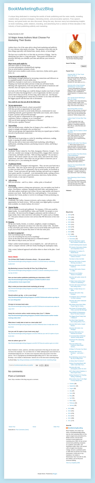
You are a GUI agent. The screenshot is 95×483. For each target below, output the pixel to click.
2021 (69, 224)
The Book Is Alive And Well (76, 259)
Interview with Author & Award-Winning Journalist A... (77, 262)
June (70, 393)
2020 (69, 227)
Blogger (55, 473)
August (71, 388)
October (71, 383)
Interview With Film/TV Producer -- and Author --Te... (76, 353)
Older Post (56, 426)
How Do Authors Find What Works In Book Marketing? (77, 154)
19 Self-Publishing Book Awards (78, 245)
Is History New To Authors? (76, 361)
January (71, 405)
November (72, 238)
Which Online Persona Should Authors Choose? (77, 255)
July (70, 391)
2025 (69, 215)
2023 (69, 219)
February (72, 403)
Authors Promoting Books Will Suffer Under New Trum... (77, 364)
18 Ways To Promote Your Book (78, 349)
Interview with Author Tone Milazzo (77, 143)
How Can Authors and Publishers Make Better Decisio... (76, 345)
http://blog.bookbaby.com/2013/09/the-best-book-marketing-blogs (36, 360)
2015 (69, 411)
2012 (69, 418)
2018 (69, 232)
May (70, 395)
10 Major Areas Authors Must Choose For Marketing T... (77, 281)
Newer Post (12, 426)
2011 (69, 420)
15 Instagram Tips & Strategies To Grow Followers (77, 297)
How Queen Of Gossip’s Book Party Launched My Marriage (78, 309)
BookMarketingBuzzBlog (30, 8)
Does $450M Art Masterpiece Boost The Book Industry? (77, 313)
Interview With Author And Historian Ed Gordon (76, 332)
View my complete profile (73, 462)
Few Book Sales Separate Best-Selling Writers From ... (77, 320)
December (72, 236)
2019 (69, 229)
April (70, 398)
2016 (69, 408)
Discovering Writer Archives (75, 108)
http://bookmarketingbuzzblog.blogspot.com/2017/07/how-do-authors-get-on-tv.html (33, 343)
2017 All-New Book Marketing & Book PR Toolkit (76, 98)
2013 (69, 415)
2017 (69, 234)
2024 (69, 217)
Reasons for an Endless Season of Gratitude (75, 273)
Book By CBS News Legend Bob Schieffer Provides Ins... (77, 241)
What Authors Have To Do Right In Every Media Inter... (78, 379)
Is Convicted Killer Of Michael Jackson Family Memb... (77, 336)
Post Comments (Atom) (22, 429)
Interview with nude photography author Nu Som (77, 368)
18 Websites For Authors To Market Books (76, 251)
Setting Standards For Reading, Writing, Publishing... (78, 375)
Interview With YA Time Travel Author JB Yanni (76, 75)
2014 (69, 413)
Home (34, 426)
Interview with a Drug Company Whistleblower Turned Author (76, 86)
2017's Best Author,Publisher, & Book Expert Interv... (77, 372)
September (72, 386)
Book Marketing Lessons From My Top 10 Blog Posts (77, 357)
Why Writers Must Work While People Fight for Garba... (77, 305)
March (71, 400)
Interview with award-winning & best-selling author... (77, 285)
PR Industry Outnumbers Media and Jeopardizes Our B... (78, 248)
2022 (69, 222)
